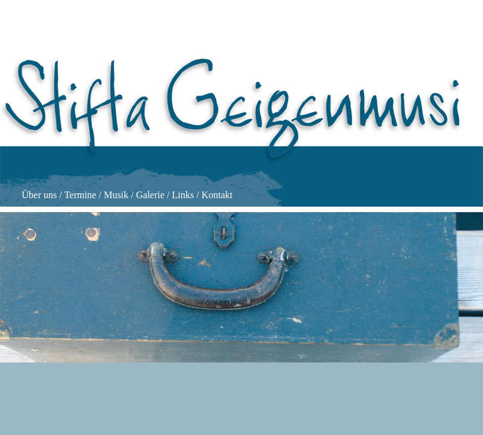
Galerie (150, 195)
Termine (80, 195)
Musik (116, 195)
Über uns (39, 195)
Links (183, 195)
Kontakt (217, 195)
